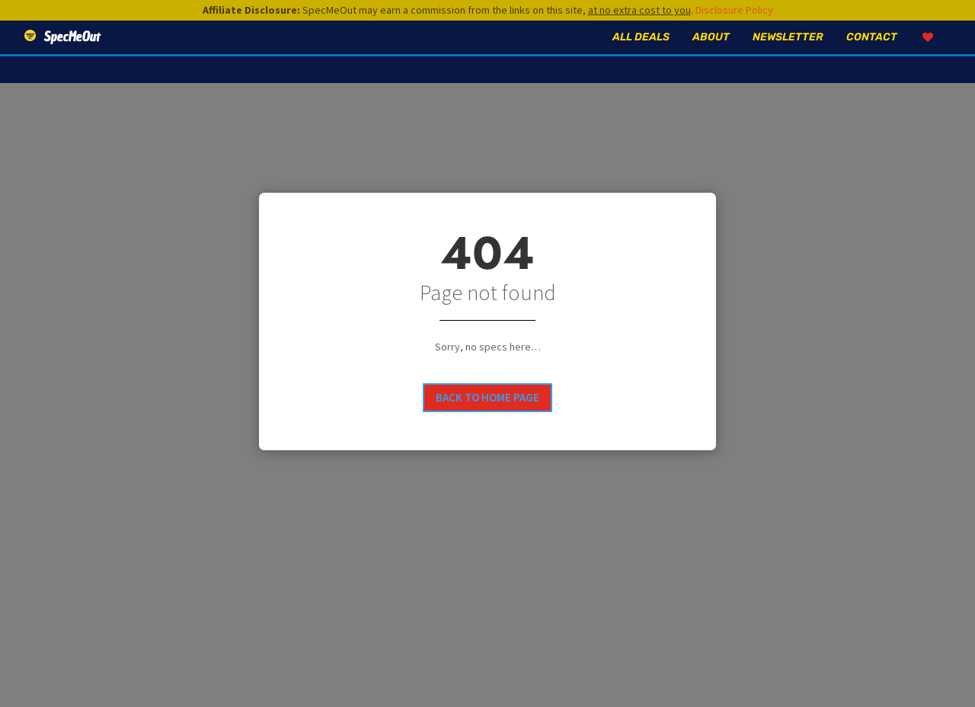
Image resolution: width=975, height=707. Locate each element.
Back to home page (487, 397)
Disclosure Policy (734, 10)
